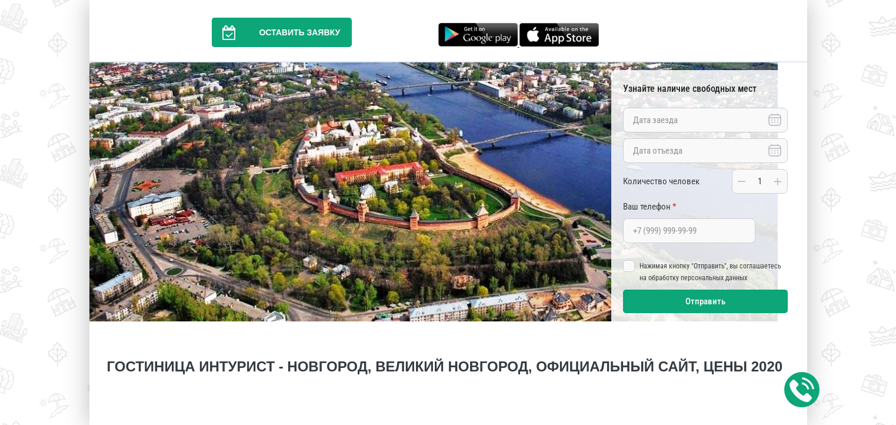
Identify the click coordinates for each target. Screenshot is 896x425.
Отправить (705, 301)
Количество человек (661, 181)
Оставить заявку (276, 32)
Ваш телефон (649, 206)
